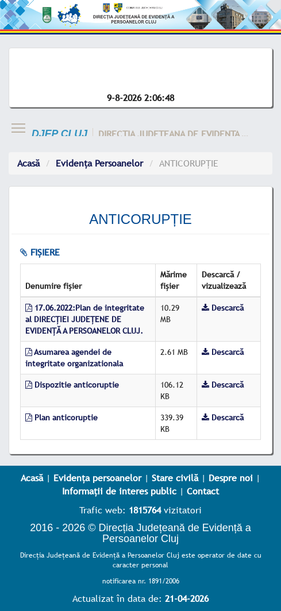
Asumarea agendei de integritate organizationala (74, 358)
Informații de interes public (119, 491)
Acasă (28, 163)
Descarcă (223, 308)
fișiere (40, 252)
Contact (203, 491)
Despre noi (231, 477)
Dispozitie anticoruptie (72, 385)
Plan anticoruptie (61, 417)
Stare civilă (175, 477)
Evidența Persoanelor (99, 163)
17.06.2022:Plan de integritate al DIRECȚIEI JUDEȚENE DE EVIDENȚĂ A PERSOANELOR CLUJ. (84, 319)
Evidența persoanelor (97, 477)
